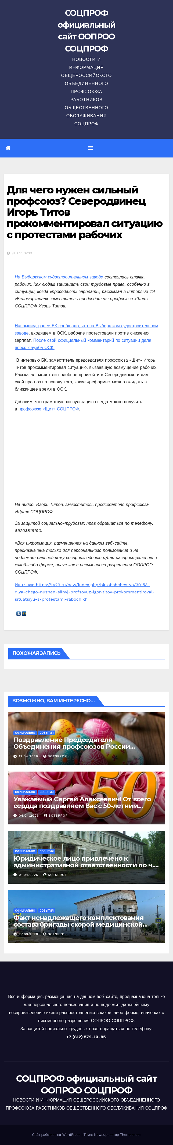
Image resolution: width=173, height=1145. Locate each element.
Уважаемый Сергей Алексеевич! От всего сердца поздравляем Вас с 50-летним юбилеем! (82, 805)
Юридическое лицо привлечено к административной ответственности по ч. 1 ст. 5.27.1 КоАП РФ (85, 865)
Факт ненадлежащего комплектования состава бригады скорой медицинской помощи (78, 924)
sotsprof (55, 756)
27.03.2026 (29, 934)
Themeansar (130, 1135)
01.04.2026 (29, 875)
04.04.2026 (29, 815)
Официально (25, 732)
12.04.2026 (29, 756)
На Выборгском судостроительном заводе (59, 277)
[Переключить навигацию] (90, 148)
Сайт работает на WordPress (56, 1135)
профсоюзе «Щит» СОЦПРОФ (49, 409)
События (47, 732)
